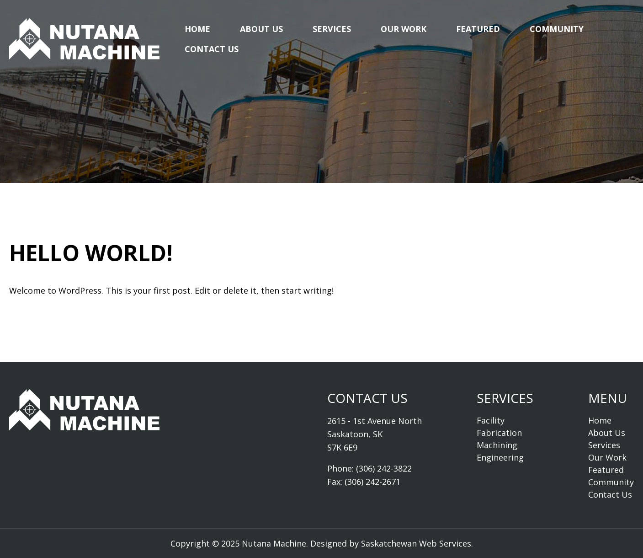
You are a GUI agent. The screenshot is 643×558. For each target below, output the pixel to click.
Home (197, 28)
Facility (491, 420)
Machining (497, 445)
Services (332, 28)
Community (557, 28)
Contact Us (212, 48)
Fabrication (499, 432)
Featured (478, 28)
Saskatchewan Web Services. (417, 543)
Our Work (403, 28)
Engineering (500, 457)
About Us (261, 28)
